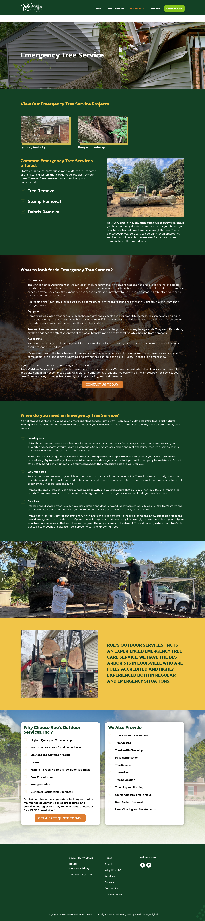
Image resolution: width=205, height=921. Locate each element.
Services (136, 8)
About (99, 8)
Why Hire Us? (117, 8)
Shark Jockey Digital (146, 914)
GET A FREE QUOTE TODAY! (60, 818)
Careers (154, 8)
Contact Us (174, 8)
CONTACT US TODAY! (102, 384)
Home (108, 857)
